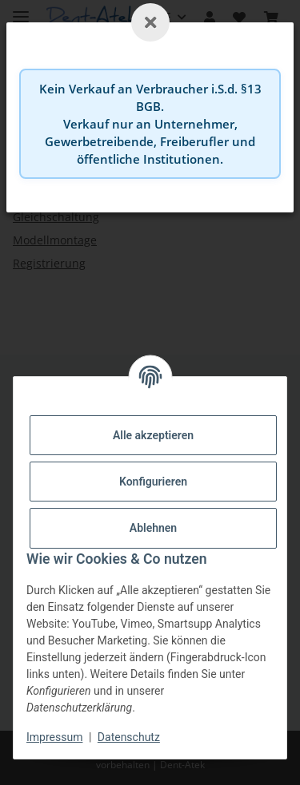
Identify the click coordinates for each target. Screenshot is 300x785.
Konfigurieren (153, 481)
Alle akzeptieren (153, 435)
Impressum (54, 737)
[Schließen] (150, 22)
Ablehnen (153, 527)
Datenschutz (129, 737)
